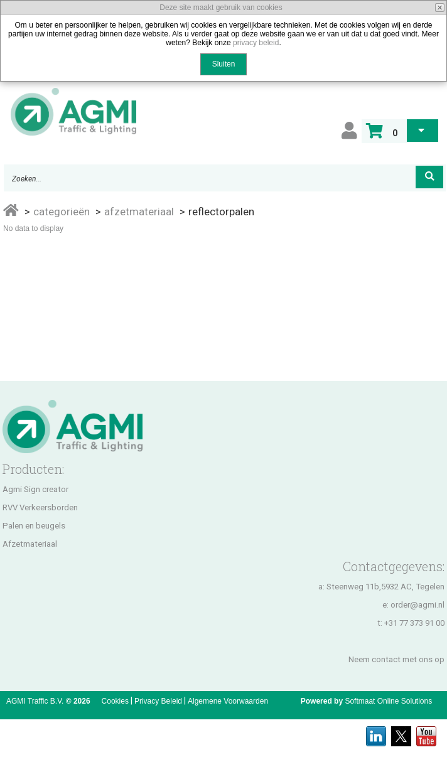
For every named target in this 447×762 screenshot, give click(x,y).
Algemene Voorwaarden (228, 701)
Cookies (115, 701)
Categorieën (61, 211)
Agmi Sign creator (35, 489)
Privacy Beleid (158, 701)
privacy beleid (256, 42)
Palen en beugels (34, 525)
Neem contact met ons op (396, 659)
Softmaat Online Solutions (388, 701)
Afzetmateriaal (139, 211)
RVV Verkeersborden (40, 507)
